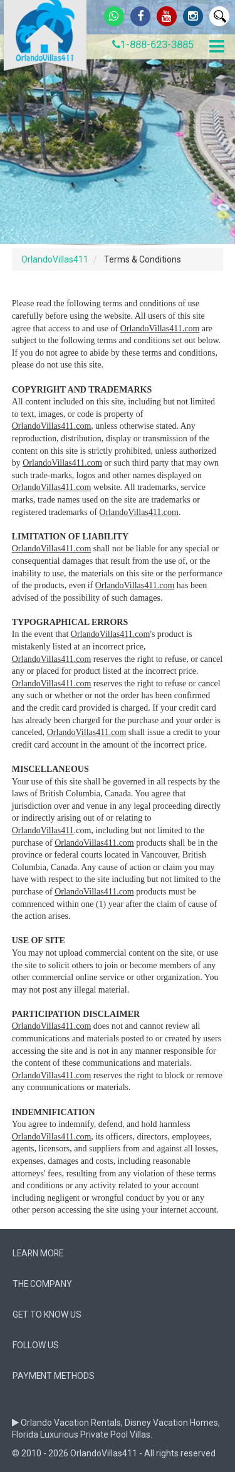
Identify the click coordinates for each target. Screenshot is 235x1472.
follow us (36, 1345)
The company (42, 1284)
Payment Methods (54, 1376)
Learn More (38, 1253)
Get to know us (47, 1314)
